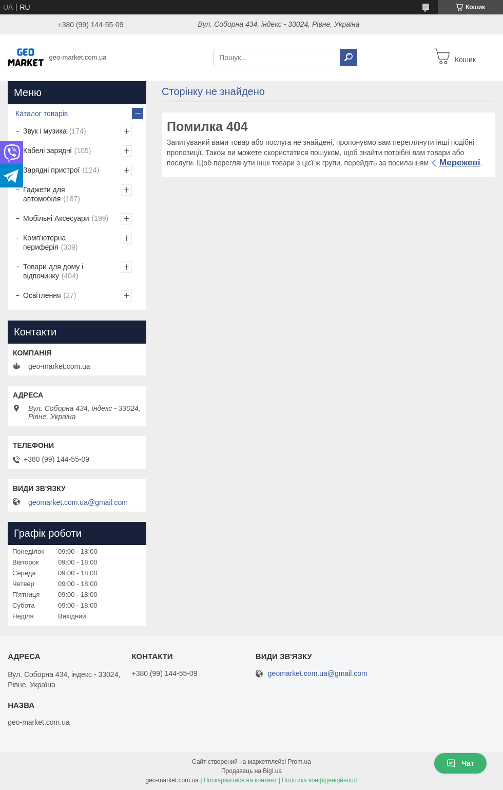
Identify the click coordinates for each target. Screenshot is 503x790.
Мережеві (459, 162)
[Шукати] (348, 57)
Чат (460, 763)
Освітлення (42, 295)
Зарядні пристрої (51, 170)
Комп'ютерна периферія (44, 242)
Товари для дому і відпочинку (53, 271)
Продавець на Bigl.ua (251, 771)
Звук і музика (45, 131)
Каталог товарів (41, 113)
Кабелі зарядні (47, 150)
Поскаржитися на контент (240, 780)
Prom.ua (299, 761)
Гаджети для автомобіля (44, 194)
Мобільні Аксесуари (56, 218)
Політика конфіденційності (320, 780)
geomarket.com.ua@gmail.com (78, 502)
